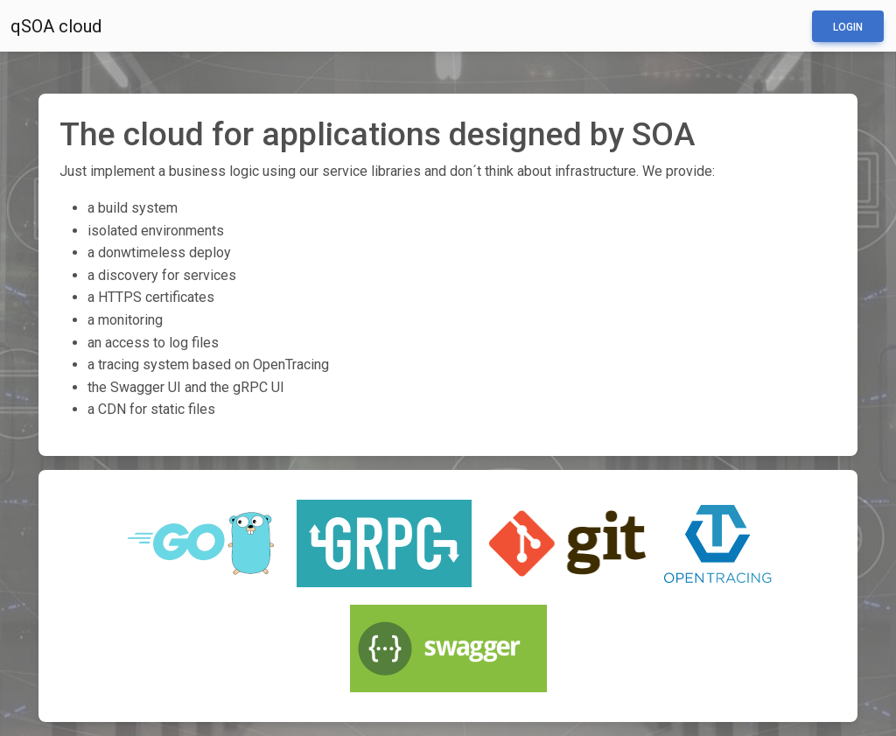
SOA (663, 134)
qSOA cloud (56, 26)
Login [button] (848, 27)
